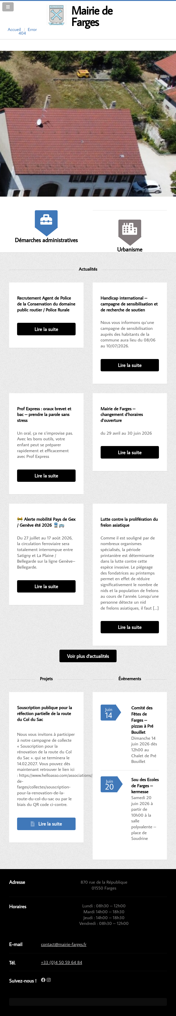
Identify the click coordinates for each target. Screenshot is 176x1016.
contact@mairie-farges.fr (63, 944)
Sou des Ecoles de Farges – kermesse (145, 785)
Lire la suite (46, 329)
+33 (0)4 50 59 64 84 (61, 962)
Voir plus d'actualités (88, 656)
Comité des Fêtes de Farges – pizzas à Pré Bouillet (142, 720)
